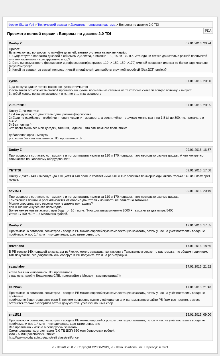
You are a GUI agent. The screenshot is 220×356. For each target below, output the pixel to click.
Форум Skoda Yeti (21, 24)
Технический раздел (52, 24)
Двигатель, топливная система (92, 24)
